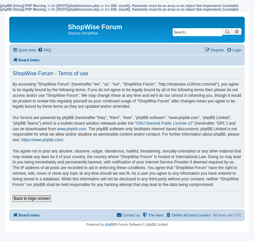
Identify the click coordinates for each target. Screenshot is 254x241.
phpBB (110, 224)
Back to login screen (32, 198)
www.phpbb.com (71, 129)
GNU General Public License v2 (164, 123)
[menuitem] (44, 50)
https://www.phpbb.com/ (42, 140)
